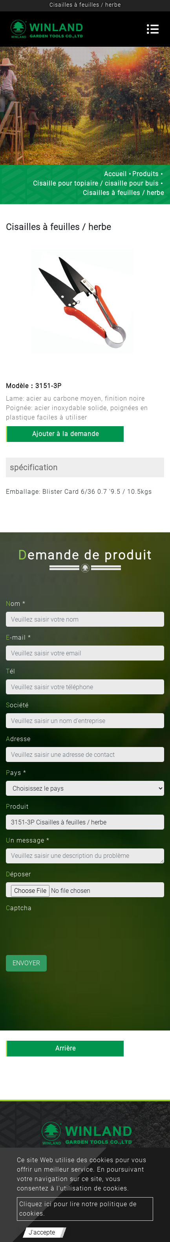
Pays (16, 772)
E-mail (18, 637)
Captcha (19, 908)
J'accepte (42, 1232)
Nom (16, 603)
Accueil (115, 174)
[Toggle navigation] (153, 29)
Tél (10, 671)
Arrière (65, 1048)
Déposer (18, 874)
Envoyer (26, 963)
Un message (27, 840)
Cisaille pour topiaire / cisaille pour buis (96, 183)
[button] (11, 308)
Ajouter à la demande (65, 434)
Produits (145, 174)
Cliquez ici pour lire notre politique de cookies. (78, 1208)
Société (17, 705)
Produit (17, 806)
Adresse (18, 739)
